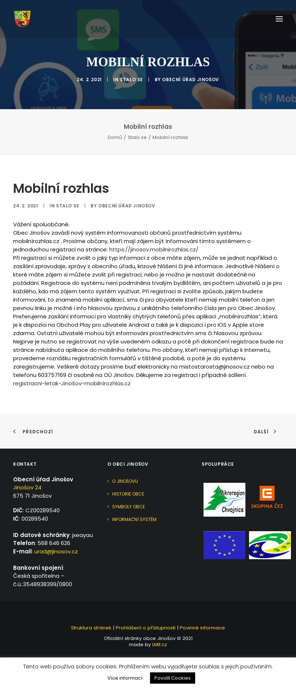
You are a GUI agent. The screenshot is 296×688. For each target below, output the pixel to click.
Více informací (124, 678)
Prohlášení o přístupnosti (145, 627)
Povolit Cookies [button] (172, 678)
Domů (115, 137)
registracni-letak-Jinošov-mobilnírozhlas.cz (72, 383)
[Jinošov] (22, 19)
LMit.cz (159, 644)
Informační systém (134, 519)
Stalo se (131, 79)
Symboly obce (128, 507)
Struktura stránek (91, 627)
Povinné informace (202, 627)
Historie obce (128, 494)
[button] (279, 19)
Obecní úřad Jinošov (190, 79)
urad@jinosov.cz (56, 551)
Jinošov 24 (27, 487)
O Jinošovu (125, 481)
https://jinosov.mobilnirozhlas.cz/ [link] (153, 249)
